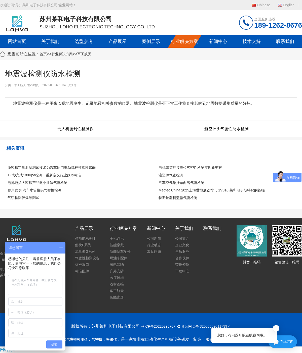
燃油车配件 (118, 258)
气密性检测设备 (87, 258)
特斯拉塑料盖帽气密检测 (178, 198)
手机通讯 (117, 238)
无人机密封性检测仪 (75, 129)
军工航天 (84, 54)
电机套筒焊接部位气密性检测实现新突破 (190, 168)
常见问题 (154, 251)
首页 (43, 54)
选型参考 (84, 41)
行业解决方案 (184, 41)
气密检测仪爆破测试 (23, 198)
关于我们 (50, 41)
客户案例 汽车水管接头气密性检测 (34, 190)
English (288, 5)
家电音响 (117, 265)
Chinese (263, 5)
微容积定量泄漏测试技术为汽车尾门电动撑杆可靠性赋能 (52, 168)
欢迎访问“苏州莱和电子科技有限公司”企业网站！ (38, 5)
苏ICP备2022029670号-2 (160, 326)
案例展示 (151, 41)
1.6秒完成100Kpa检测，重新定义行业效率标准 (44, 175)
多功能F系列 (85, 238)
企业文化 (182, 245)
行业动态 (154, 245)
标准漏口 (82, 265)
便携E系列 (83, 245)
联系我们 (285, 41)
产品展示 (117, 41)
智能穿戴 (117, 245)
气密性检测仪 (77, 339)
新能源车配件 (120, 251)
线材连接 (117, 284)
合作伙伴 (182, 258)
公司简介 (182, 238)
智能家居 (117, 297)
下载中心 (182, 271)
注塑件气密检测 (171, 175)
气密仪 (97, 339)
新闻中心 (218, 41)
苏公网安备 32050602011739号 (206, 326)
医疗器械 (117, 278)
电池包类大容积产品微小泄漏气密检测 (37, 183)
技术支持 (252, 41)
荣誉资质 (182, 265)
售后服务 (182, 251)
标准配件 (82, 271)
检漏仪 (111, 339)
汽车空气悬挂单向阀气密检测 (181, 183)
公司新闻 (154, 238)
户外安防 (117, 271)
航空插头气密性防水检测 (226, 129)
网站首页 (17, 41)
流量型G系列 (85, 251)
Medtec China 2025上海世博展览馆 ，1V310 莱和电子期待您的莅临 (212, 190)
